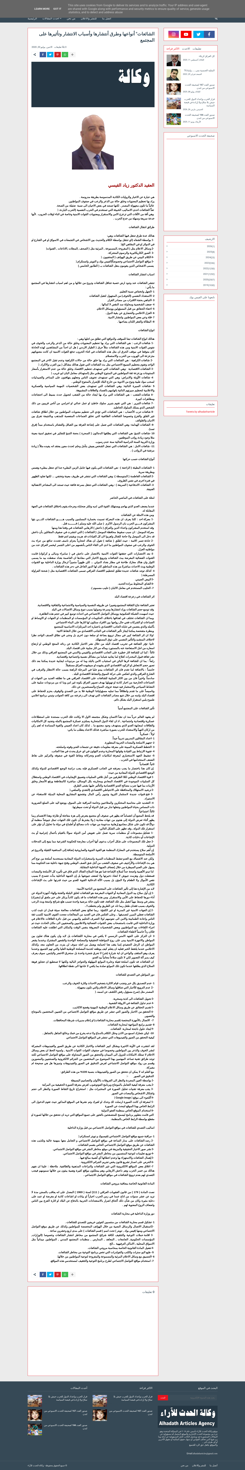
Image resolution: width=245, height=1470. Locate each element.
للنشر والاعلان (199, 1465)
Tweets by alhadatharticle (200, 411)
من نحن (184, 1465)
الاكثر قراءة (173, 48)
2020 (209, 279)
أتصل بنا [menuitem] (106, 18)
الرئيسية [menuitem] (32, 18)
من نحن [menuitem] (71, 18)
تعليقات (197, 48)
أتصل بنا (214, 1465)
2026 (211, 246)
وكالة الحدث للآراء (36, 1465)
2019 (209, 285)
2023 (209, 263)
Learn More (42, 8)
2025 (211, 252)
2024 (210, 257)
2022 (209, 268)
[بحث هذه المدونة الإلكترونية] (192, 1397)
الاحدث (186, 48)
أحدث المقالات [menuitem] (50, 18)
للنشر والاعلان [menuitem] (89, 18)
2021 (209, 274)
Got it (57, 8)
